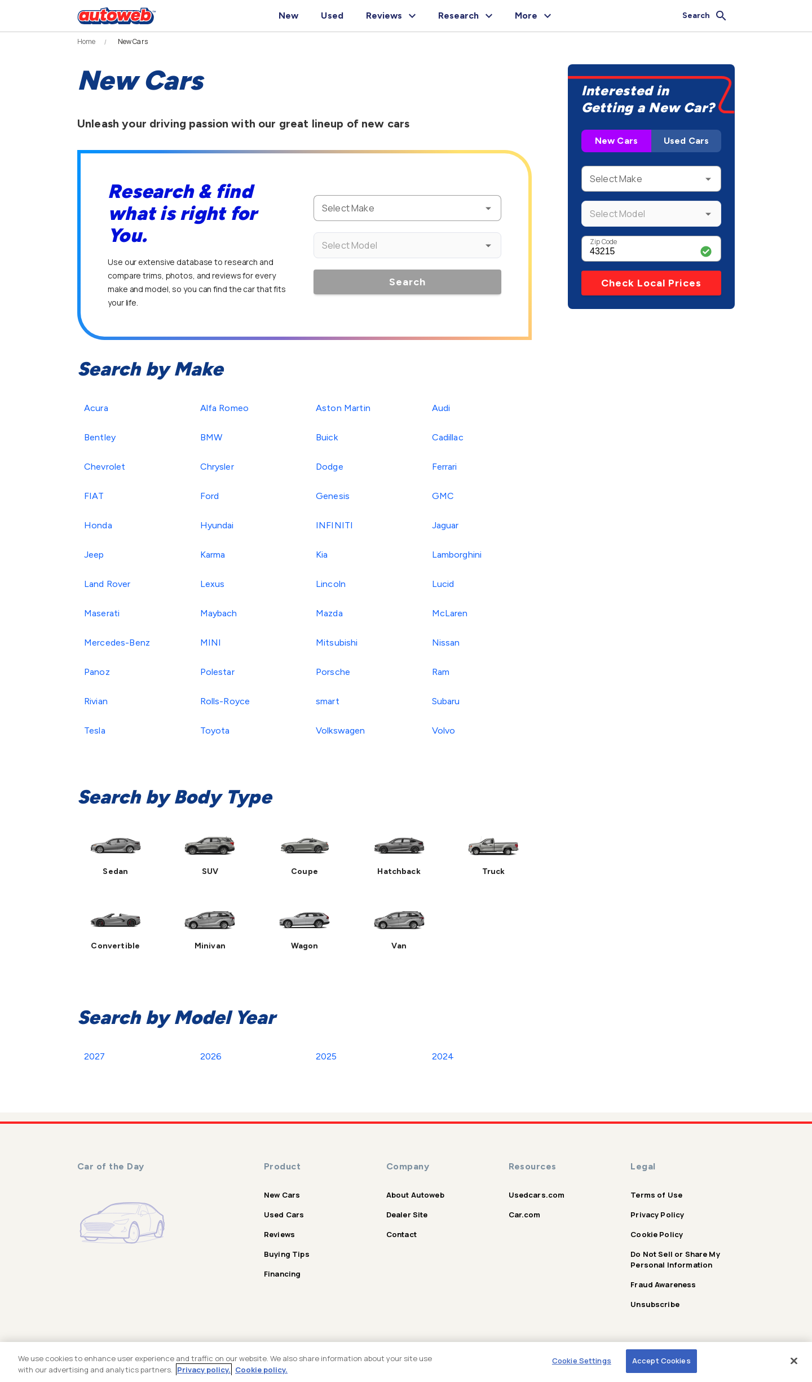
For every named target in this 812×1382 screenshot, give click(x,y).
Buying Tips (287, 1254)
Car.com (525, 1214)
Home (86, 41)
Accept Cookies (661, 1360)
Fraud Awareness (663, 1284)
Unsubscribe (654, 1304)
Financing (282, 1274)
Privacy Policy (657, 1214)
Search (407, 282)
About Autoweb (415, 1195)
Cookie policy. (261, 1370)
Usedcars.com (537, 1195)
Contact (401, 1234)
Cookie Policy (656, 1234)
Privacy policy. (204, 1370)
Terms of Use (656, 1195)
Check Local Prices (651, 283)
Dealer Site (407, 1214)
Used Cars (686, 140)
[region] (406, 1362)
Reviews (279, 1234)
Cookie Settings (581, 1360)
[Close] (794, 1360)
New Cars (616, 140)
